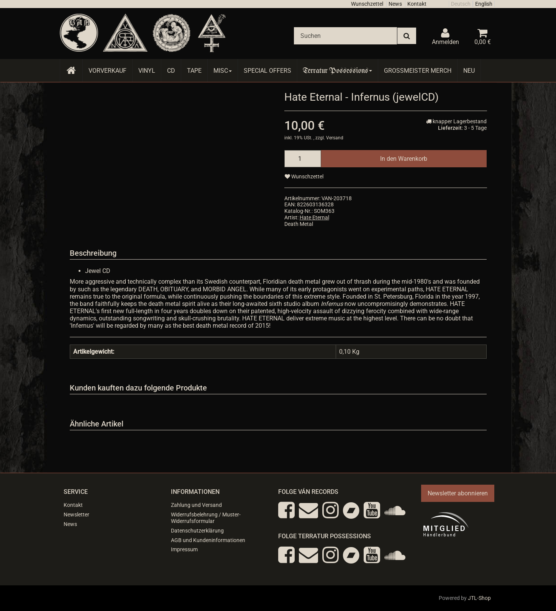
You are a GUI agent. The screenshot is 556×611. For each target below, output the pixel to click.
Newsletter (76, 514)
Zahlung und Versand (196, 505)
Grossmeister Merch (417, 70)
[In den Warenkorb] (404, 158)
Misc (222, 70)
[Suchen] (345, 35)
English (483, 4)
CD (171, 70)
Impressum (184, 549)
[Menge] (302, 158)
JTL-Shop (479, 598)
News (395, 4)
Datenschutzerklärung (197, 531)
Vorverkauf (107, 70)
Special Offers (267, 70)
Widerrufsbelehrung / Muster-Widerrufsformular (206, 517)
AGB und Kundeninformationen (208, 540)
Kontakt (416, 4)
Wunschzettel (367, 4)
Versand (334, 137)
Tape (194, 70)
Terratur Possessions (337, 70)
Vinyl (146, 70)
